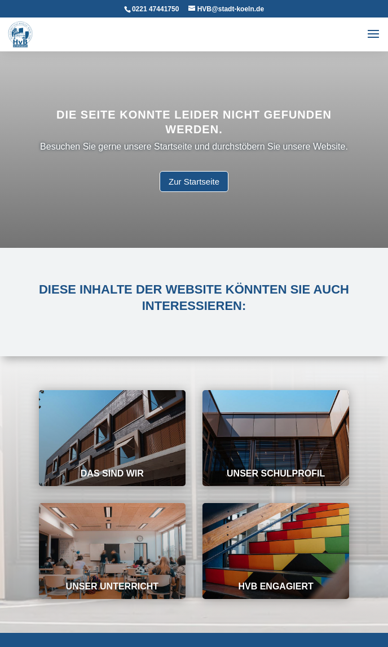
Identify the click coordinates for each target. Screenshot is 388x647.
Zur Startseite (194, 181)
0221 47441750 (155, 9)
